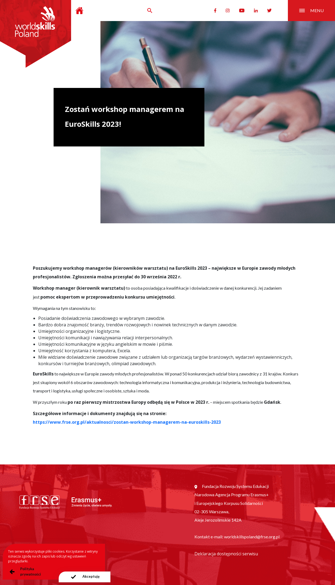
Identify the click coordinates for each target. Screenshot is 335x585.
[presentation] (84, 577)
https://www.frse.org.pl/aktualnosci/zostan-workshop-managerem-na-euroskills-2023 (127, 422)
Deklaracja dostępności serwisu (226, 554)
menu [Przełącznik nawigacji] (311, 10)
